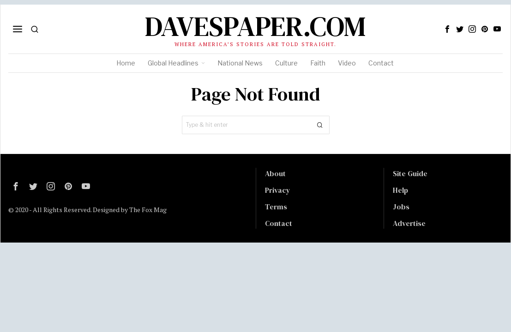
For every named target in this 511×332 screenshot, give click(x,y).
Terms (276, 207)
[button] (320, 125)
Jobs (401, 207)
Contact (278, 223)
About (275, 173)
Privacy (277, 190)
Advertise (409, 223)
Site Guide (410, 173)
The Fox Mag (148, 209)
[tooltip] (447, 29)
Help (400, 190)
